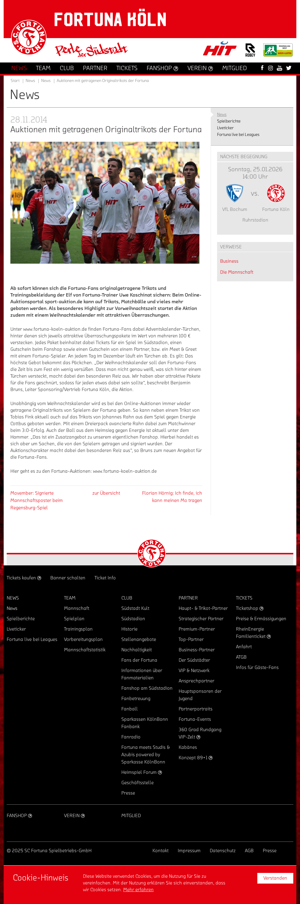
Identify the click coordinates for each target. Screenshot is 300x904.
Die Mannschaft (236, 272)
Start (15, 81)
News (46, 81)
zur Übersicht (106, 493)
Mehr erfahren (138, 889)
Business (229, 261)
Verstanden (275, 878)
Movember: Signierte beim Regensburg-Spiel (36, 500)
